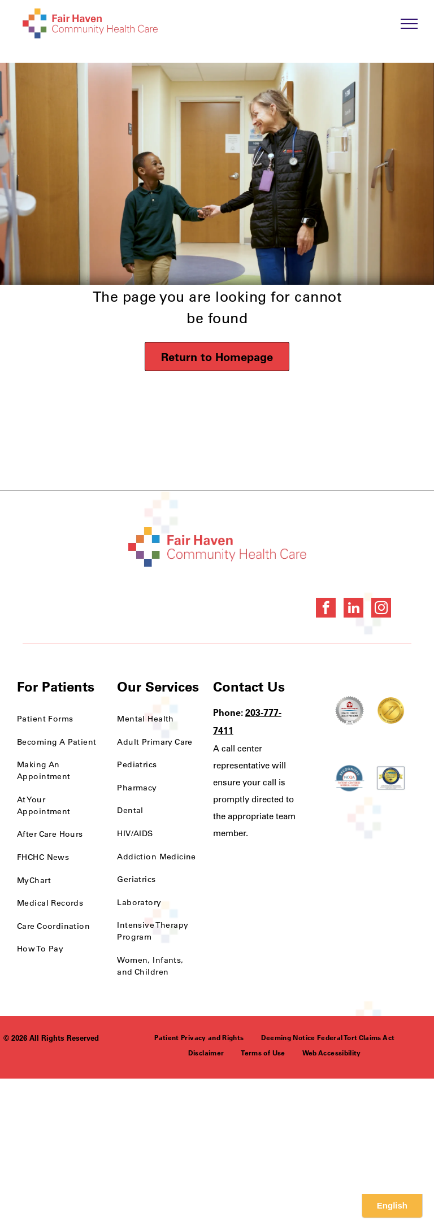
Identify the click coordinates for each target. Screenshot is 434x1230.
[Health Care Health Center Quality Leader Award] (349, 710)
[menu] (409, 23)
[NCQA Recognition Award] (349, 778)
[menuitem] (58, 719)
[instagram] (381, 609)
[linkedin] (353, 609)
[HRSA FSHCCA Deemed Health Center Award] (391, 778)
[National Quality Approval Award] (391, 710)
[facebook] (326, 609)
